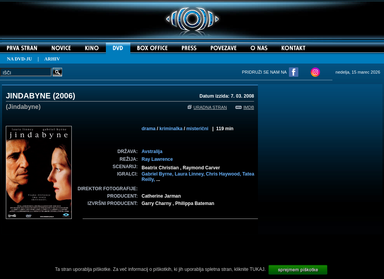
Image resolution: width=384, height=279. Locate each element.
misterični (197, 128)
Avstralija (152, 151)
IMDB (244, 107)
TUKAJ (257, 269)
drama (149, 128)
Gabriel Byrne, (158, 174)
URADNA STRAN (207, 107)
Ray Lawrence (157, 159)
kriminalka (170, 128)
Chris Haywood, (224, 174)
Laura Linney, (190, 174)
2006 (64, 95)
